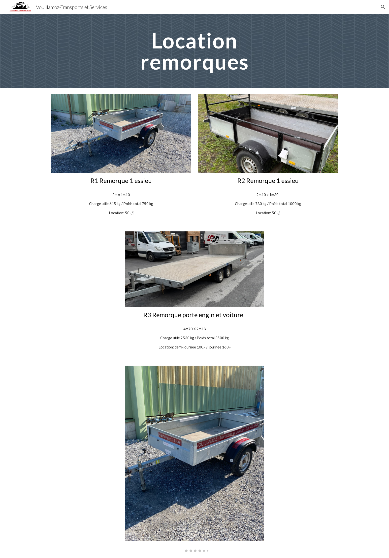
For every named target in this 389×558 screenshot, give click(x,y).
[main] (194, 51)
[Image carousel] (194, 459)
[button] (383, 7)
